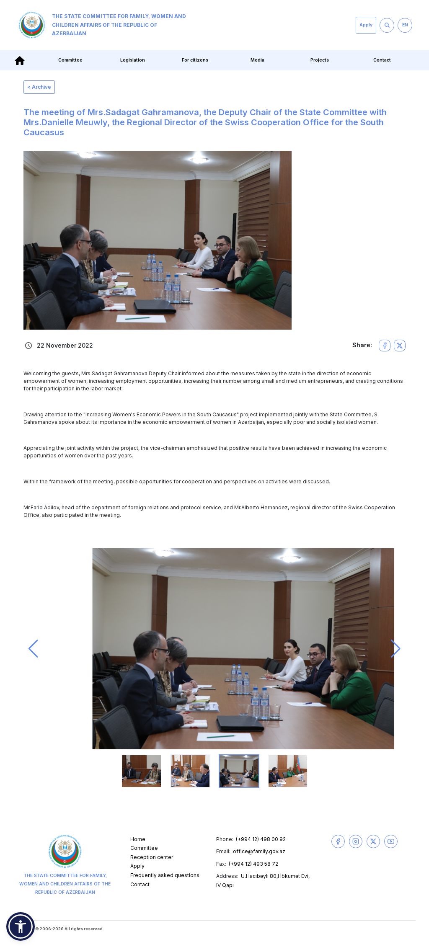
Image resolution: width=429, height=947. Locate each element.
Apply (365, 25)
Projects (319, 60)
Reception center (151, 857)
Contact (382, 60)
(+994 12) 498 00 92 (261, 839)
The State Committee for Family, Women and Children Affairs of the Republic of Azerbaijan (102, 25)
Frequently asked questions (164, 875)
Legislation (132, 60)
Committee (70, 60)
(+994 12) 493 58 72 (253, 864)
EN (405, 25)
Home (137, 839)
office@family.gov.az (259, 851)
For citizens (195, 60)
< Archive (39, 87)
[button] (33, 649)
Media (257, 60)
